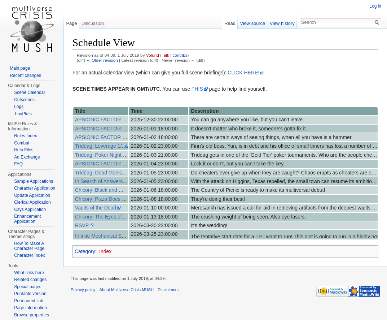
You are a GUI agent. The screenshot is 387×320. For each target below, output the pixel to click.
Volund (152, 55)
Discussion (93, 23)
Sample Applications (33, 181)
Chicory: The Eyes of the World (110, 217)
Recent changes (25, 75)
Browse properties (31, 314)
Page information (30, 307)
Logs (18, 106)
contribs (179, 55)
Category (85, 251)
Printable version (30, 293)
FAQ (18, 164)
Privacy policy (83, 289)
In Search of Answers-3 (101, 181)
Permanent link (28, 300)
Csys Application (30, 209)
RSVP (82, 225)
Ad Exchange (27, 157)
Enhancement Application (27, 219)
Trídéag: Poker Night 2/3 (102, 155)
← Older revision (102, 60)
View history (282, 23)
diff (81, 60)
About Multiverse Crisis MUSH (127, 289)
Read (230, 23)
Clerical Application (32, 202)
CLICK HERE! (243, 72)
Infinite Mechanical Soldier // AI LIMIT (116, 236)
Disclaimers (168, 289)
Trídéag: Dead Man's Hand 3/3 (109, 173)
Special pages (27, 286)
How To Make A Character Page (29, 246)
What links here (29, 272)
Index (105, 251)
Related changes (30, 279)
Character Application (34, 188)
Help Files (23, 149)
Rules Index (25, 135)
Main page (20, 68)
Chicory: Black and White (103, 190)
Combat (21, 143)
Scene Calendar (29, 92)
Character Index (29, 255)
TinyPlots (23, 113)
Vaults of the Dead (95, 208)
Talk (165, 55)
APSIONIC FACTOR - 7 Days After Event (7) (125, 164)
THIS (197, 89)
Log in (375, 6)
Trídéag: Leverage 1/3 (99, 146)
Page (71, 23)
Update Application (32, 195)
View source (252, 23)
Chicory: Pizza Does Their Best (110, 199)
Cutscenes (24, 99)
